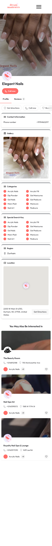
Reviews (19, 99)
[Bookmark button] (46, 369)
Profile (6, 99)
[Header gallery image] (26, 45)
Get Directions (40, 312)
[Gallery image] (26, 157)
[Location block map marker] (26, 286)
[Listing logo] (7, 76)
